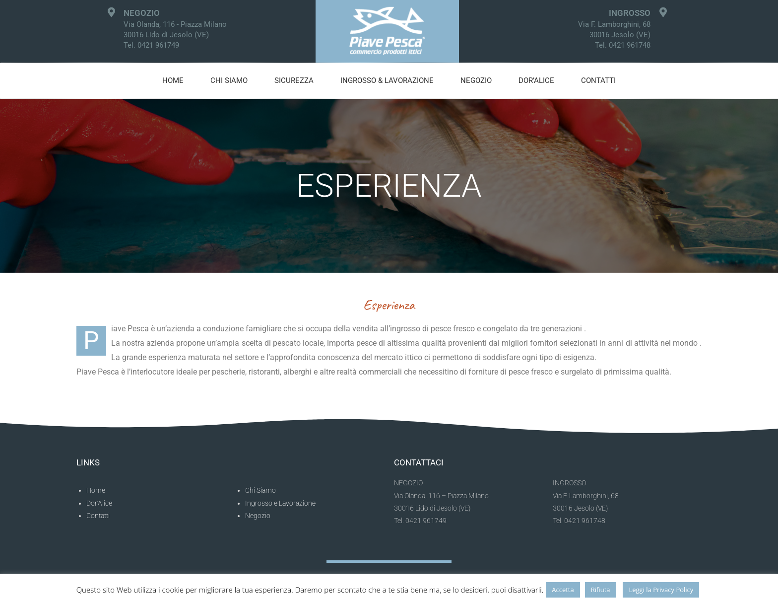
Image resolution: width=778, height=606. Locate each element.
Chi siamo (229, 80)
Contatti (598, 80)
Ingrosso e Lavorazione (280, 503)
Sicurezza (294, 80)
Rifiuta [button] (600, 589)
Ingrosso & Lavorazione (387, 80)
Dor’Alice (99, 503)
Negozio (476, 80)
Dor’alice (536, 80)
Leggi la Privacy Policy (661, 589)
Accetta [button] (563, 589)
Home (173, 80)
